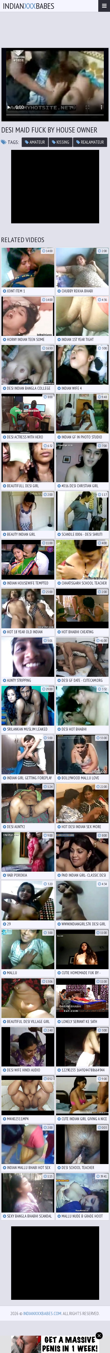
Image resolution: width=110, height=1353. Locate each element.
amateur (35, 142)
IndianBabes (28, 5)
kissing (60, 142)
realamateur (90, 142)
